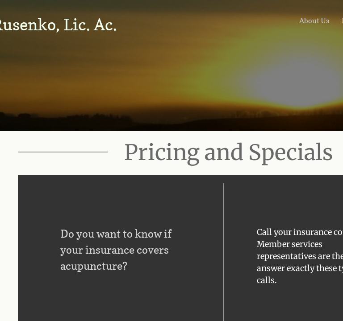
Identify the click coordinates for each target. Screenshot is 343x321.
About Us (314, 20)
